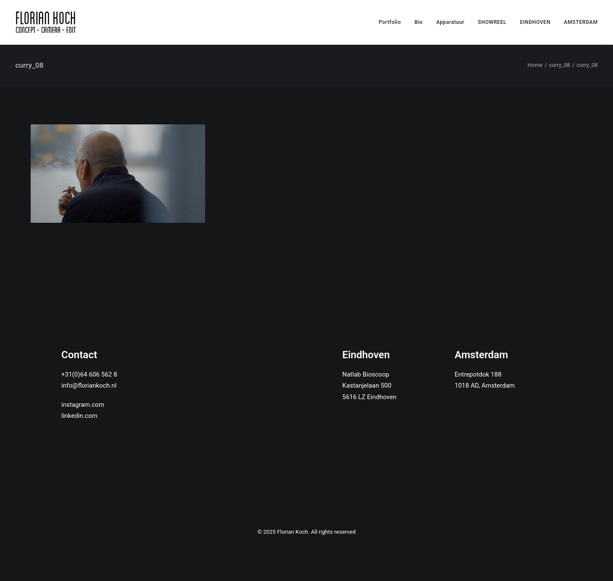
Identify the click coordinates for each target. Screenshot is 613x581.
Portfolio (389, 22)
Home (534, 65)
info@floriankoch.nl (89, 385)
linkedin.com (79, 416)
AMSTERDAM (581, 22)
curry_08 (559, 65)
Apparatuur (450, 22)
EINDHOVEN (535, 22)
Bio (419, 22)
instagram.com (82, 404)
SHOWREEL (492, 22)
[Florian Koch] (47, 22)
